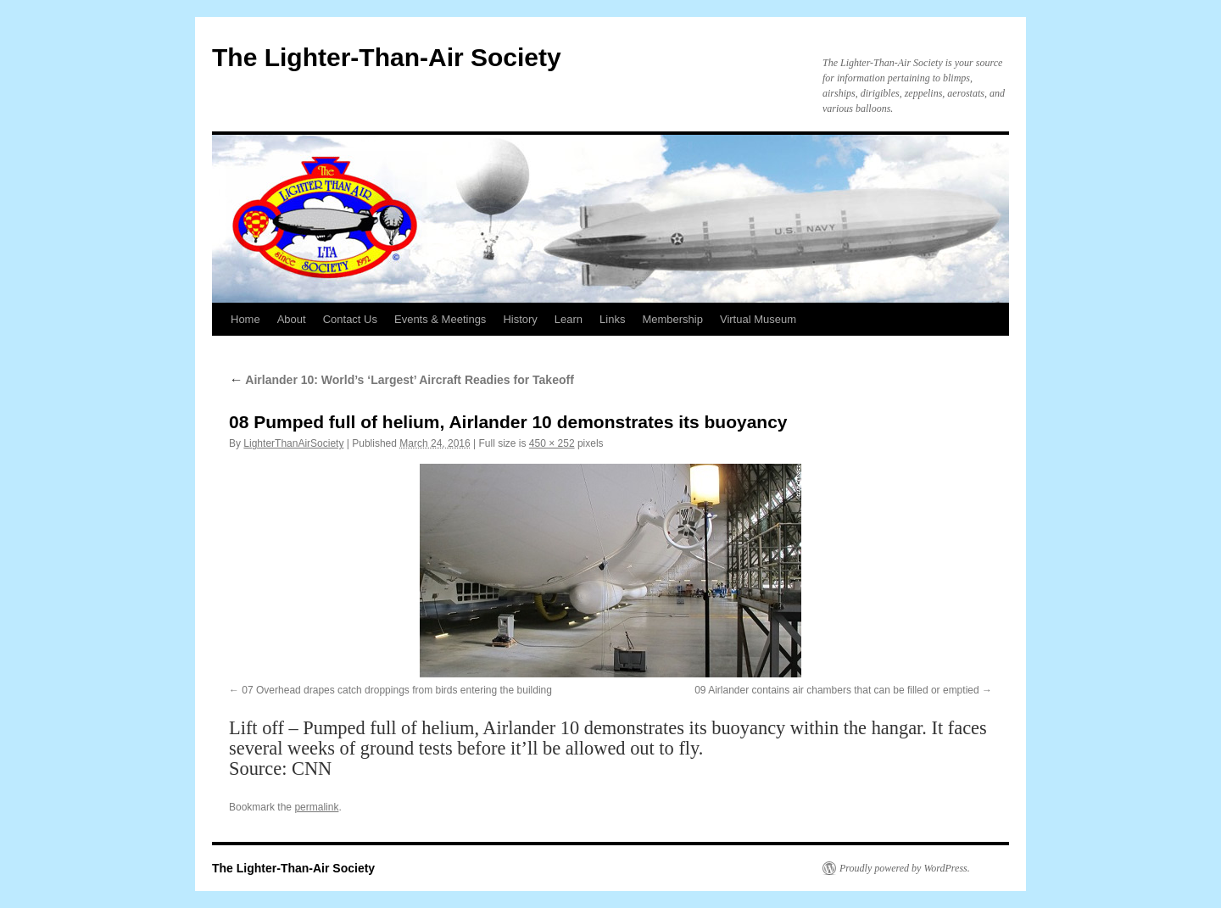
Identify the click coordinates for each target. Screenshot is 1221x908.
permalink (316, 807)
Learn (569, 319)
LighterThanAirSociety (293, 443)
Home (245, 319)
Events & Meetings (440, 319)
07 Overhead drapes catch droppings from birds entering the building (397, 690)
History (520, 319)
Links (612, 319)
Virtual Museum (758, 319)
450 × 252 (552, 443)
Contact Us (350, 319)
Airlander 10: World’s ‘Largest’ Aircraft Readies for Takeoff (401, 380)
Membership (672, 319)
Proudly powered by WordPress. (904, 868)
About (291, 319)
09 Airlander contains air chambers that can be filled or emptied (836, 690)
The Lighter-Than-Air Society (386, 57)
